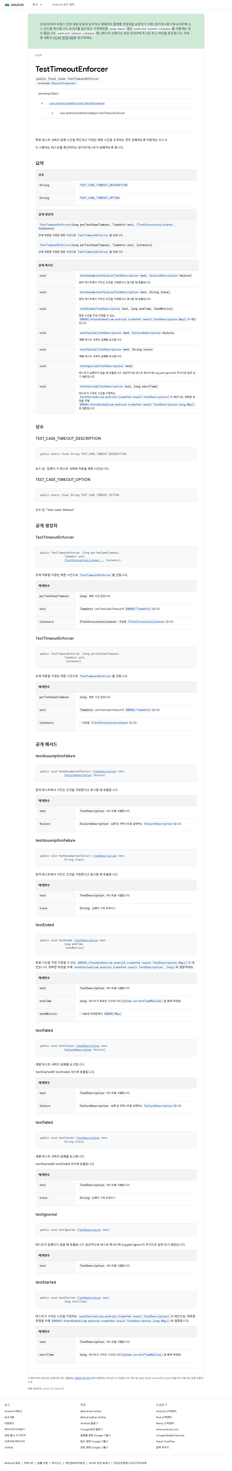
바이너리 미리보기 (15, 1429)
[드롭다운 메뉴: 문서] (43, 4)
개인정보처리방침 (75, 1463)
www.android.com (167, 1429)
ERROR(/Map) (112, 1014)
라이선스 (57, 1463)
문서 (35, 4)
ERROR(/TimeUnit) (138, 609)
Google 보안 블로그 (91, 1429)
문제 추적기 (162, 1447)
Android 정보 (12, 1463)
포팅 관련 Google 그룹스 (94, 1447)
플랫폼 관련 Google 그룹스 (95, 1435)
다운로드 (9, 1423)
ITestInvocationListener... (157, 224)
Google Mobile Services (170, 1435)
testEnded (87, 308)
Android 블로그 (89, 1423)
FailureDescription (163, 275)
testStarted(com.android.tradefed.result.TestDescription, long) (124, 967)
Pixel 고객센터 (164, 1417)
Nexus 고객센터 (165, 1423)
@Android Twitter (90, 1411)
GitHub (9, 1447)
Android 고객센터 (166, 1411)
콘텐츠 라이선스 (83, 1378)
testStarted (88, 386)
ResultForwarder (64, 83)
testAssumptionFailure (96, 275)
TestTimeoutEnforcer (54, 224)
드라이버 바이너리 (15, 1441)
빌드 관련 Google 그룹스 (94, 1441)
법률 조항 (42, 1463)
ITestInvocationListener (146, 621)
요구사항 (9, 1417)
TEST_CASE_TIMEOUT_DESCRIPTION (103, 185)
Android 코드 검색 (63, 4)
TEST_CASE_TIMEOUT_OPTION (99, 198)
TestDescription (126, 275)
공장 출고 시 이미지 (15, 1435)
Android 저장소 (13, 1411)
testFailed (88, 333)
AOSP (38, 55)
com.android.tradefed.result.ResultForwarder (77, 103)
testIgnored (89, 366)
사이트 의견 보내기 (99, 1463)
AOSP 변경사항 (63, 38)
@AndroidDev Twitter (93, 1417)
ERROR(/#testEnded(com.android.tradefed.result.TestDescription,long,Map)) (137, 404)
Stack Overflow (165, 1441)
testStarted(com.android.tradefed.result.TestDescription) (124, 397)
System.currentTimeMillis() (142, 1001)
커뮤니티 (29, 1463)
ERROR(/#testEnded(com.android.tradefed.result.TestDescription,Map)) (133, 319)
